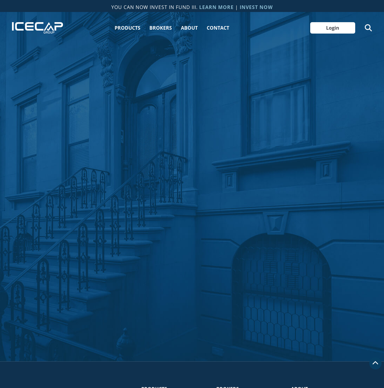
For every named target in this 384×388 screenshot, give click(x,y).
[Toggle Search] (368, 27)
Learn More (216, 7)
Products (127, 28)
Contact (218, 28)
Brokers (160, 28)
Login (332, 28)
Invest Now (256, 7)
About (189, 28)
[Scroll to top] (375, 363)
